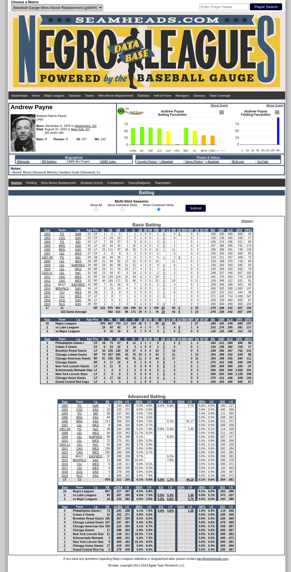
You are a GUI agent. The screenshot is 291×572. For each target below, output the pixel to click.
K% (161, 401)
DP (206, 230)
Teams (89, 95)
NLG (62, 304)
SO (179, 230)
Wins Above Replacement (115, 95)
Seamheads (19, 95)
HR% (202, 401)
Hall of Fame (162, 95)
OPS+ (248, 230)
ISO (222, 401)
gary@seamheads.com (212, 558)
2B (140, 230)
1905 (47, 245)
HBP (190, 230)
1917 (47, 296)
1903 (47, 237)
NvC (78, 257)
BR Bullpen (49, 161)
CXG (62, 237)
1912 (47, 280)
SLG (230, 230)
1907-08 (47, 257)
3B (145, 230)
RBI (156, 230)
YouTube (262, 161)
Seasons (75, 95)
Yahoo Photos (194, 161)
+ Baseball (166, 161)
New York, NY (80, 129)
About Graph (219, 105)
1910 (47, 269)
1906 (47, 249)
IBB (184, 230)
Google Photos (147, 161)
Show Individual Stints (122, 205)
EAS (78, 237)
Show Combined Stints (158, 205)
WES (78, 253)
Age (89, 230)
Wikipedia (23, 161)
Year (47, 230)
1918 (47, 300)
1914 (47, 288)
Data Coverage (220, 95)
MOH (58, 288)
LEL (62, 253)
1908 (47, 261)
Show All (96, 205)
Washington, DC (86, 126)
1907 (47, 253)
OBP (221, 230)
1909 (47, 265)
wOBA (118, 401)
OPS (239, 230)
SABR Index (108, 161)
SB (163, 230)
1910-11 (47, 272)
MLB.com (238, 161)
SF (202, 230)
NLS (66, 288)
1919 (47, 304)
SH (197, 230)
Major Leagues (54, 95)
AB (118, 230)
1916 (47, 292)
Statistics (143, 95)
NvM (78, 234)
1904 (47, 241)
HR (150, 230)
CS (168, 230)
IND (78, 241)
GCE (62, 300)
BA (213, 230)
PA (110, 230)
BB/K (181, 401)
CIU (61, 292)
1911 (47, 276)
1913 (47, 284)
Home (36, 95)
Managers (182, 95)
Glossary (199, 95)
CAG (62, 276)
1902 (47, 234)
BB (174, 230)
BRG (62, 245)
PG (62, 234)
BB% (139, 401)
